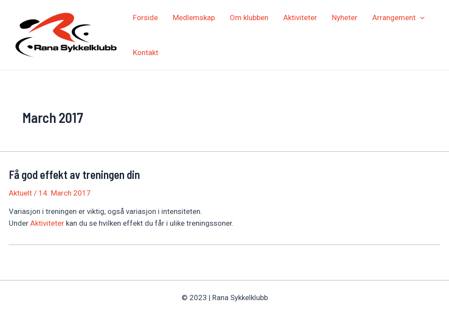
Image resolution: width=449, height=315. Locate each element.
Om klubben (249, 17)
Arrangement (398, 17)
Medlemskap (194, 17)
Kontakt (145, 52)
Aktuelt (20, 193)
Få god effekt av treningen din (74, 174)
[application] (420, 17)
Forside (145, 17)
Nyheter (344, 17)
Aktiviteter (300, 17)
